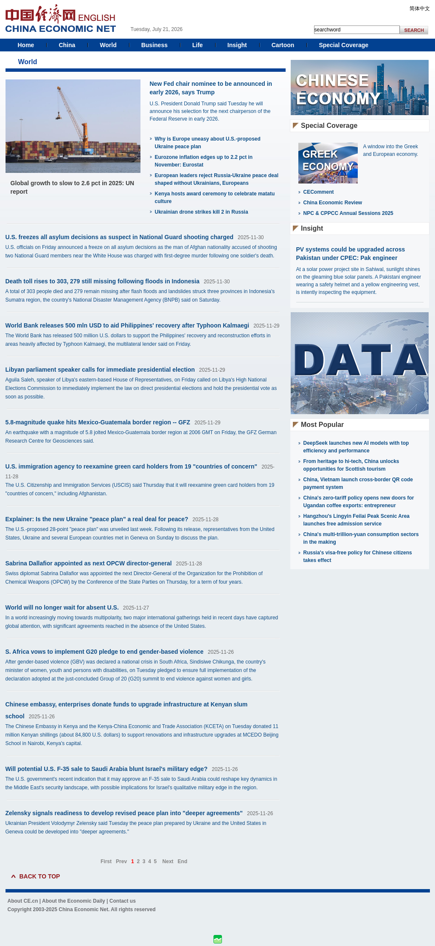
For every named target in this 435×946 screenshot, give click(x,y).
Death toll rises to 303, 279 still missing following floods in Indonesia (102, 281)
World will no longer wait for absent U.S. (62, 607)
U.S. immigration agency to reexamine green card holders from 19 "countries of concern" (132, 466)
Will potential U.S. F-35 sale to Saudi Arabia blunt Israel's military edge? (107, 768)
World (108, 45)
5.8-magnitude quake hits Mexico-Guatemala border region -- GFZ (98, 422)
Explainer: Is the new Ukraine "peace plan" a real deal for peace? (97, 519)
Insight (237, 45)
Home (26, 45)
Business (154, 45)
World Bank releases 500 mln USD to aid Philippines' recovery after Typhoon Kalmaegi (128, 325)
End (183, 861)
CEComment (318, 192)
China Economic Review (332, 203)
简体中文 (420, 8)
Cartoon (283, 45)
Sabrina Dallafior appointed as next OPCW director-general (89, 563)
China (67, 45)
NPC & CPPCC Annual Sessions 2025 (348, 213)
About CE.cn (23, 901)
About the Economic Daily (73, 901)
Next (168, 861)
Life (197, 45)
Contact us (122, 901)
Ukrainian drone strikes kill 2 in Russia (201, 212)
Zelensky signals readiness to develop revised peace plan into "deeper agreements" (124, 813)
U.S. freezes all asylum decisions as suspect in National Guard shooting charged (120, 237)
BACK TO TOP (40, 876)
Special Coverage (343, 45)
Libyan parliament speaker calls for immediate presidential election (100, 369)
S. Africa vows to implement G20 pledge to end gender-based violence (105, 651)
